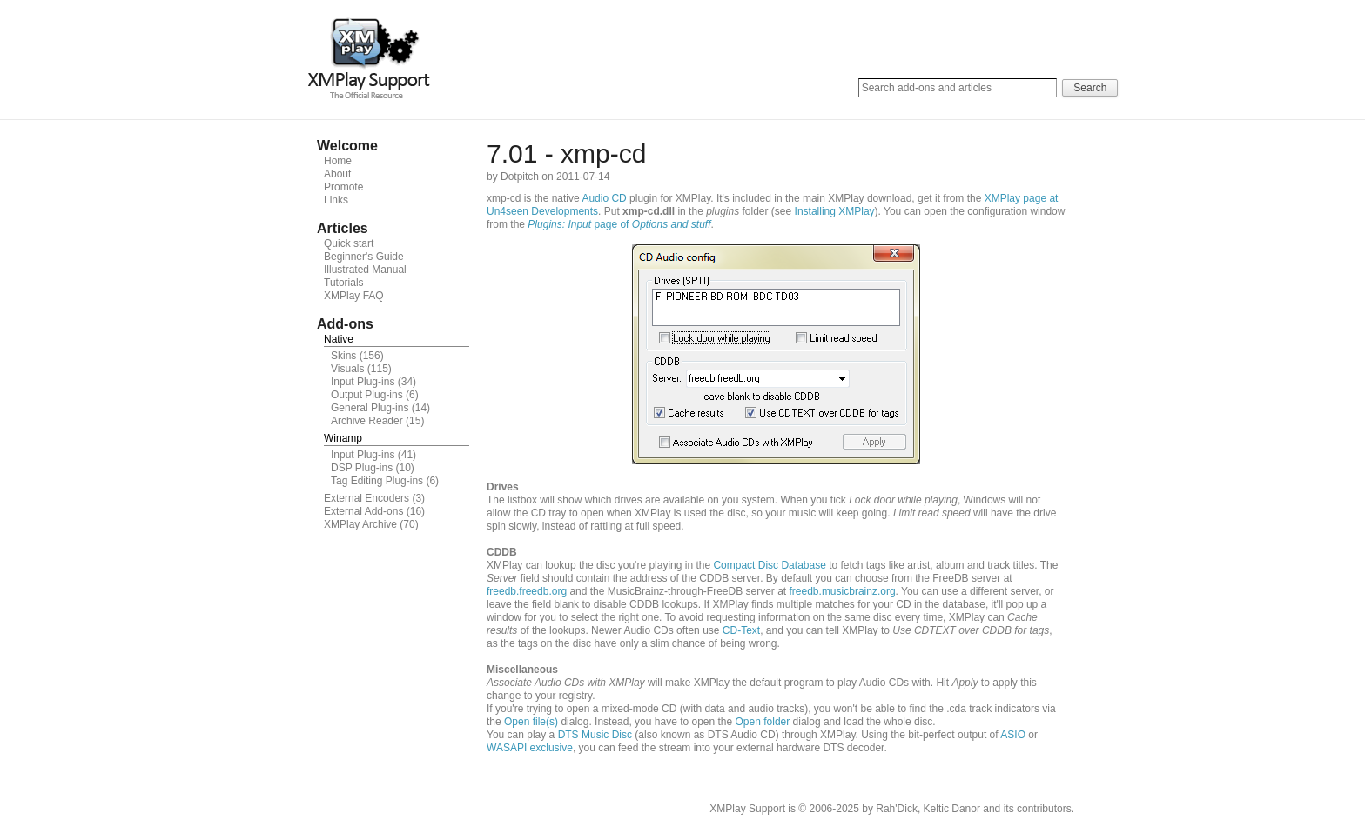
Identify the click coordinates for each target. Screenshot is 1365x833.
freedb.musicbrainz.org (843, 591)
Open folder (763, 722)
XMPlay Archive (360, 524)
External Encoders (366, 498)
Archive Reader (367, 421)
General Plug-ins (369, 408)
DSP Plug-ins (362, 468)
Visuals (347, 369)
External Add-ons (363, 511)
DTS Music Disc (595, 735)
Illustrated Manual (365, 269)
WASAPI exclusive (530, 748)
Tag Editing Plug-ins (377, 481)
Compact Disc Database (769, 565)
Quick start (348, 243)
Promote (343, 187)
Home (338, 161)
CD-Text (741, 630)
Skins (343, 356)
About (337, 174)
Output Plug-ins (367, 395)
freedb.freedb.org (527, 591)
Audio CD (604, 198)
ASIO (1012, 735)
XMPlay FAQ (354, 296)
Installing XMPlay (835, 211)
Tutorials (344, 283)
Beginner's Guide (364, 256)
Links (336, 200)
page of (619, 224)
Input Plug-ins (362, 382)
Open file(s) (531, 722)
